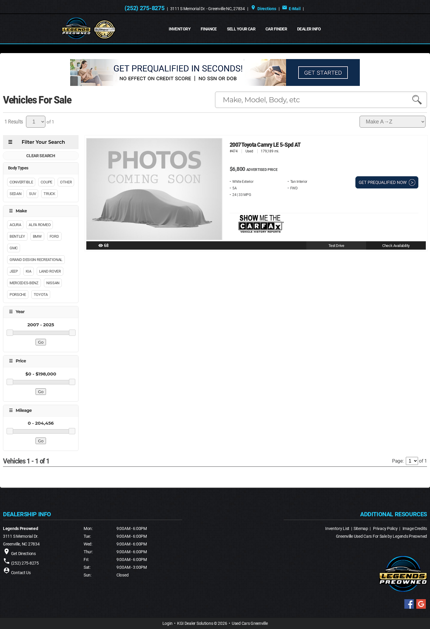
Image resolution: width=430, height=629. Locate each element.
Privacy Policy (385, 528)
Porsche (18, 294)
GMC (14, 248)
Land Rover (50, 271)
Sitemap (361, 528)
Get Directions (23, 553)
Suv (32, 193)
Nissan (52, 283)
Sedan (15, 193)
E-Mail (291, 8)
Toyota (41, 294)
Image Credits (415, 528)
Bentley (17, 236)
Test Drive (336, 246)
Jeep (14, 271)
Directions (263, 8)
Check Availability (395, 246)
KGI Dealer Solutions (195, 623)
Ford (54, 236)
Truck (49, 193)
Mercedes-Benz (24, 283)
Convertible (21, 182)
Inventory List (337, 528)
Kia (28, 271)
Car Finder (276, 29)
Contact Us (21, 572)
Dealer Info (309, 29)
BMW (37, 236)
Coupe (46, 182)
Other (66, 182)
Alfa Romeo (39, 224)
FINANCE (209, 29)
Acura (15, 224)
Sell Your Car (241, 29)
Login (167, 623)
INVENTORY (180, 29)
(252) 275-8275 (144, 8)
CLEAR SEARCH (40, 155)
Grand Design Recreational (36, 259)
